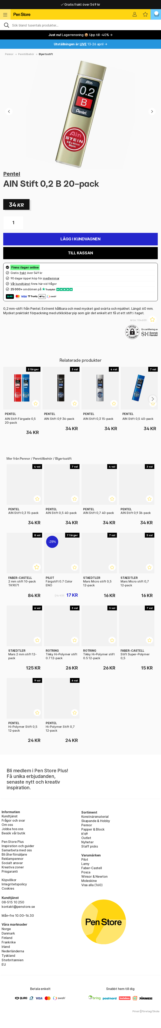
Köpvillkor (9, 880)
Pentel (11, 174)
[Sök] (80, 25)
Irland (6, 947)
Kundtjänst (10, 816)
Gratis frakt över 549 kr (80, 4)
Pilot (84, 859)
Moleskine (89, 881)
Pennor (9, 54)
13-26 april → (80, 44)
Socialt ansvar (12, 863)
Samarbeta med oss (17, 850)
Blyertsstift (46, 54)
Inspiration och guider (18, 846)
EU (4, 964)
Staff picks (89, 846)
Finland (7, 938)
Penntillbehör (26, 54)
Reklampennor (12, 859)
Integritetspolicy (14, 884)
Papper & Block (93, 829)
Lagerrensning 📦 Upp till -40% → (80, 35)
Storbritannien (12, 960)
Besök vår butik (13, 833)
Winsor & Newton (94, 876)
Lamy (85, 864)
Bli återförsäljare (14, 854)
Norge (6, 929)
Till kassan (80, 253)
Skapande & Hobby (95, 821)
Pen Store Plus (13, 842)
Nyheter (87, 842)
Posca (85, 872)
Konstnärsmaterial (95, 817)
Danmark (8, 933)
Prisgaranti (10, 871)
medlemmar (51, 278)
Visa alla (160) (91, 885)
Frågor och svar (13, 820)
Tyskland (8, 956)
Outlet (86, 838)
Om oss (7, 825)
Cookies (8, 888)
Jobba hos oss (12, 829)
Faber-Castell (91, 868)
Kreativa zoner (13, 867)
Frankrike (9, 942)
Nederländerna (13, 951)
